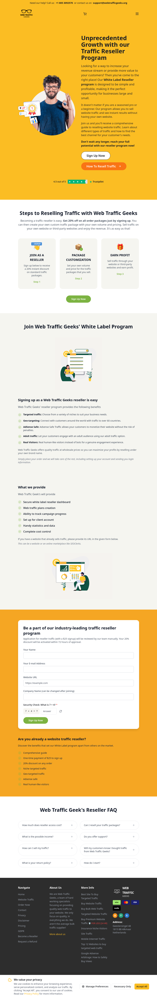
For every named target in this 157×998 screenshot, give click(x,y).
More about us (57, 934)
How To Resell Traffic (103, 166)
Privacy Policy (31, 993)
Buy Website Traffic (91, 903)
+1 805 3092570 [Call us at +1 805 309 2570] (64, 2)
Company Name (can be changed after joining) (48, 691)
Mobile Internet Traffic (93, 938)
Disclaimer (23, 920)
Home (21, 894)
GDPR (21, 931)
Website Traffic (26, 899)
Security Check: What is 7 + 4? (40, 704)
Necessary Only (122, 986)
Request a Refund (27, 941)
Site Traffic (86, 933)
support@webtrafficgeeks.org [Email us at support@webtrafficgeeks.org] (110, 2)
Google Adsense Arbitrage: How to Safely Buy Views (94, 957)
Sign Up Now (96, 156)
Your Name (29, 649)
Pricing (21, 925)
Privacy (22, 915)
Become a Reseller (28, 936)
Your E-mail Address (34, 663)
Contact (22, 910)
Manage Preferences (95, 986)
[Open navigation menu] (137, 14)
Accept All (141, 986)
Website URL (30, 677)
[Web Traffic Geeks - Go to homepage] (26, 14)
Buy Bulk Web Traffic (92, 908)
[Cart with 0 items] (85, 13)
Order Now (24, 904)
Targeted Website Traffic (94, 914)
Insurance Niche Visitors (94, 928)
